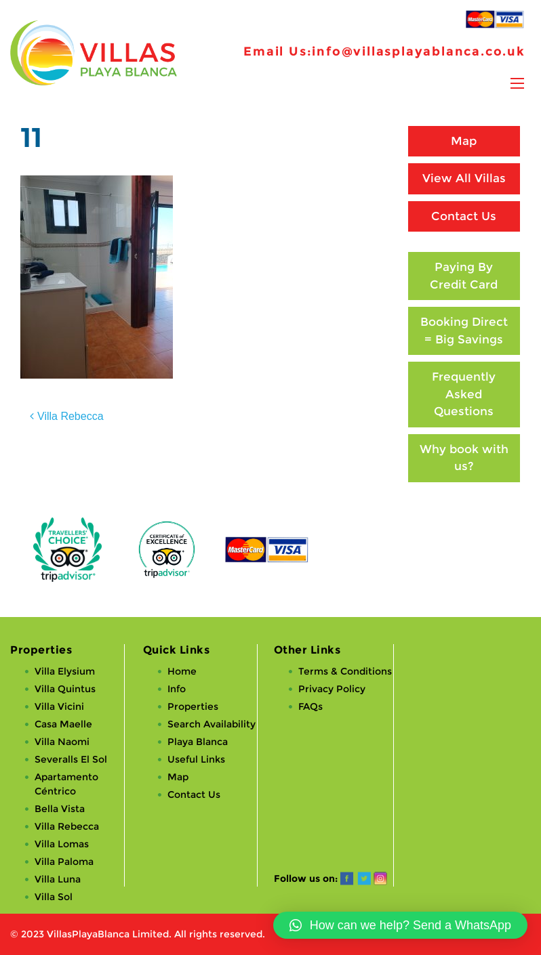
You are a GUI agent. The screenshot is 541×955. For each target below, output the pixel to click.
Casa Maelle (63, 724)
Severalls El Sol (71, 759)
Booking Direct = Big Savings (464, 330)
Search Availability (211, 724)
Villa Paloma (64, 861)
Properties (192, 706)
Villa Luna (58, 879)
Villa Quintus (65, 689)
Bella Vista (60, 809)
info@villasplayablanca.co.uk (418, 51)
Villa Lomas (62, 844)
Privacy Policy (331, 689)
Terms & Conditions (345, 671)
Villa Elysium (65, 671)
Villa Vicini (59, 706)
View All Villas (464, 178)
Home (182, 671)
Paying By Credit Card (464, 275)
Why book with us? (464, 457)
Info (176, 689)
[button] (400, 925)
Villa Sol (54, 897)
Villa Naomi (62, 742)
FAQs (310, 706)
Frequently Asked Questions (464, 394)
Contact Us (463, 216)
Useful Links (196, 759)
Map (464, 141)
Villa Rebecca (70, 416)
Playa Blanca (197, 742)
